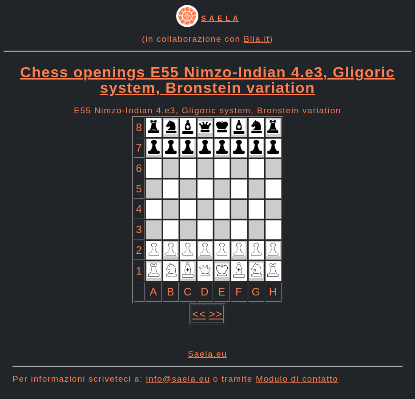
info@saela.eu (178, 378)
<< (199, 314)
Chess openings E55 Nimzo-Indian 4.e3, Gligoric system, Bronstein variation (207, 80)
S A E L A (219, 18)
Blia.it (257, 39)
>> (216, 314)
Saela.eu (207, 354)
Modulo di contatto (297, 378)
